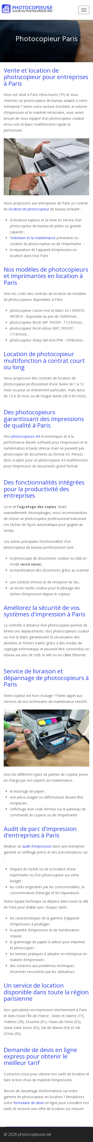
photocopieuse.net (34, 1134)
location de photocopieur (29, 209)
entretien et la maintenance (33, 237)
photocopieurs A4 (25, 436)
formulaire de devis (28, 1102)
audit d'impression (37, 846)
